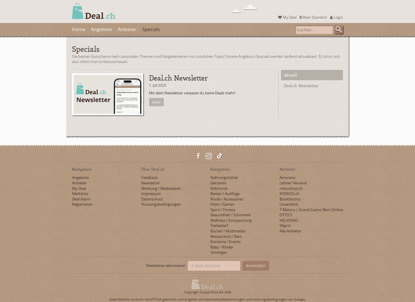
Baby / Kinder (221, 247)
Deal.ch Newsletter (301, 85)
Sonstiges (218, 252)
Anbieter (127, 29)
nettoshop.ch (291, 188)
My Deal (287, 17)
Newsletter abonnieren (166, 265)
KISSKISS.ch (289, 193)
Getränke (218, 183)
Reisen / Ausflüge (225, 193)
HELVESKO (289, 220)
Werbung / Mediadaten (161, 188)
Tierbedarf (219, 225)
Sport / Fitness (222, 209)
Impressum (151, 193)
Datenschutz (152, 199)
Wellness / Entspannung (231, 220)
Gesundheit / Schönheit (230, 214)
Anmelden (256, 265)
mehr (156, 102)
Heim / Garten (222, 204)
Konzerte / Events (225, 241)
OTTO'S (286, 214)
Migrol (285, 225)
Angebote (101, 29)
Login (336, 17)
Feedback (149, 177)
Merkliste (80, 193)
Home (78, 29)
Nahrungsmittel (223, 177)
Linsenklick (289, 204)
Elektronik (219, 188)
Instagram (209, 156)
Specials (151, 29)
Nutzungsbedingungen (161, 204)
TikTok (219, 156)
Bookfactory (290, 199)
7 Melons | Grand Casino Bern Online (311, 209)
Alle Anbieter (290, 231)
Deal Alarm (81, 199)
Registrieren (82, 204)
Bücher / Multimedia (227, 231)
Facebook (198, 156)
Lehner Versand (293, 183)
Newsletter (150, 183)
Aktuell (290, 75)
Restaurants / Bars (226, 236)
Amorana (287, 177)
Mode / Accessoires (226, 199)
